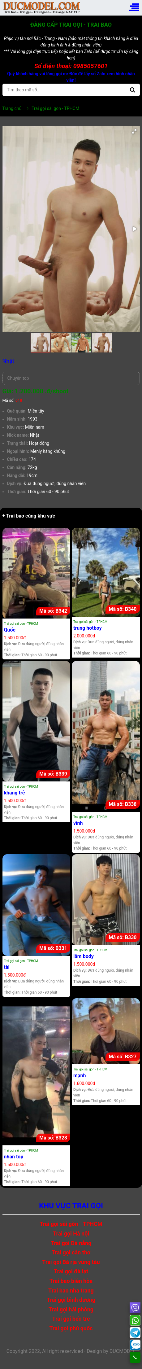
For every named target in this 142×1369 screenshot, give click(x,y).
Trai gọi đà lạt (71, 1271)
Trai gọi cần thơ (71, 1252)
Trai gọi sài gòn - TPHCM (21, 623)
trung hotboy (87, 628)
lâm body (83, 956)
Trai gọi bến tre (71, 1318)
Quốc (9, 630)
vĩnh (78, 823)
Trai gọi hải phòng (71, 1309)
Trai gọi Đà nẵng (71, 1243)
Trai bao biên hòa (71, 1281)
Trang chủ (12, 108)
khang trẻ (14, 793)
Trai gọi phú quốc (71, 1328)
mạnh (79, 1075)
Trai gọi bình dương (71, 1300)
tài (7, 967)
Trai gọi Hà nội (71, 1233)
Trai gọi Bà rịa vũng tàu (71, 1262)
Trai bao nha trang (71, 1290)
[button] (134, 131)
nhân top (14, 1157)
